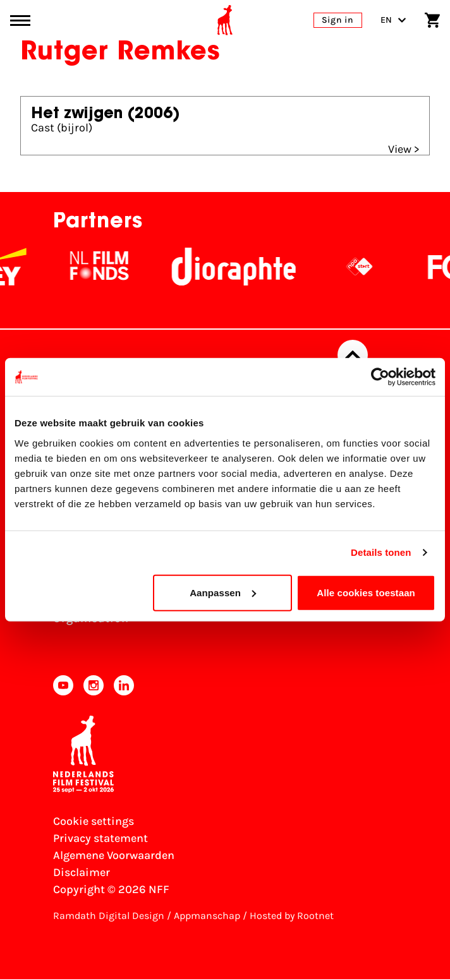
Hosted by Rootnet (292, 916)
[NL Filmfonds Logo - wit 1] (122, 266)
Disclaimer (81, 872)
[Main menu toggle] (20, 20)
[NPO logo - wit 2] (383, 266)
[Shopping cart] (432, 20)
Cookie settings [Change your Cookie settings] (93, 821)
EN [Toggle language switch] (393, 20)
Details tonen (381, 552)
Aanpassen (223, 592)
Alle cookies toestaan (366, 592)
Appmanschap (207, 916)
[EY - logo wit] (31, 266)
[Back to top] (353, 355)
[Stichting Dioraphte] (257, 266)
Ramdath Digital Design (108, 916)
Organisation (91, 618)
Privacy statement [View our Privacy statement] (100, 838)
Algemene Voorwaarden (113, 855)
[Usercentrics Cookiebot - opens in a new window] (380, 377)
